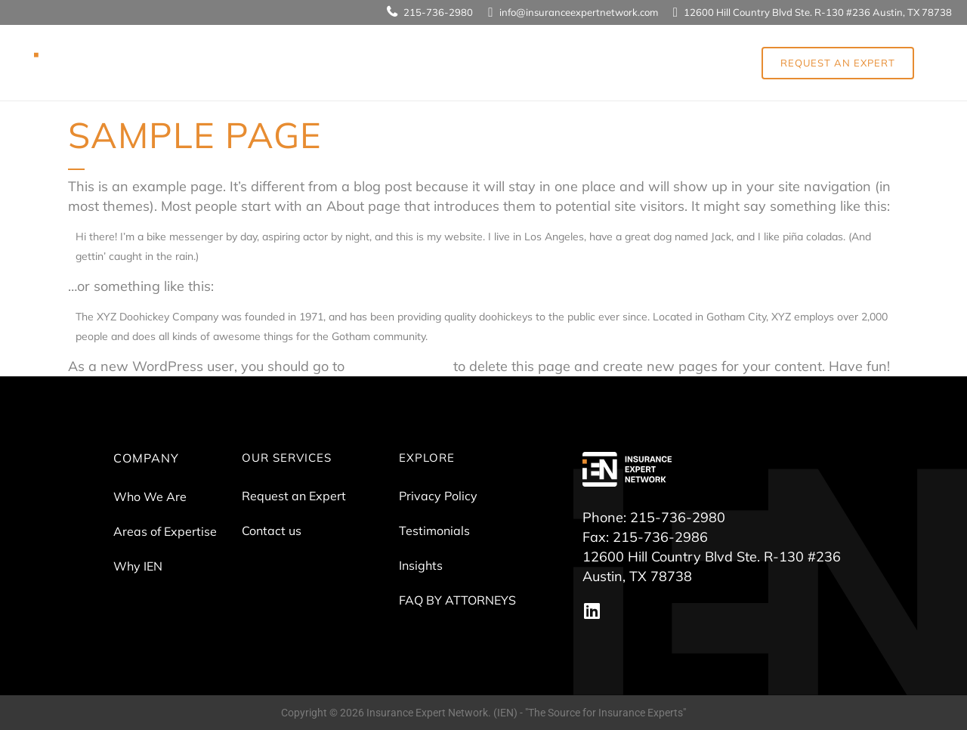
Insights (421, 565)
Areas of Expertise (165, 531)
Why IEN (137, 566)
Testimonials (434, 530)
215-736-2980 (438, 12)
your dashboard (399, 366)
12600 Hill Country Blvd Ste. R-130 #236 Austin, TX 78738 (818, 12)
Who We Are (150, 496)
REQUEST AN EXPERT (837, 63)
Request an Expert (294, 495)
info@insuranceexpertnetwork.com (578, 12)
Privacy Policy (438, 495)
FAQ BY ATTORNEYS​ (457, 600)
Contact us (271, 530)
